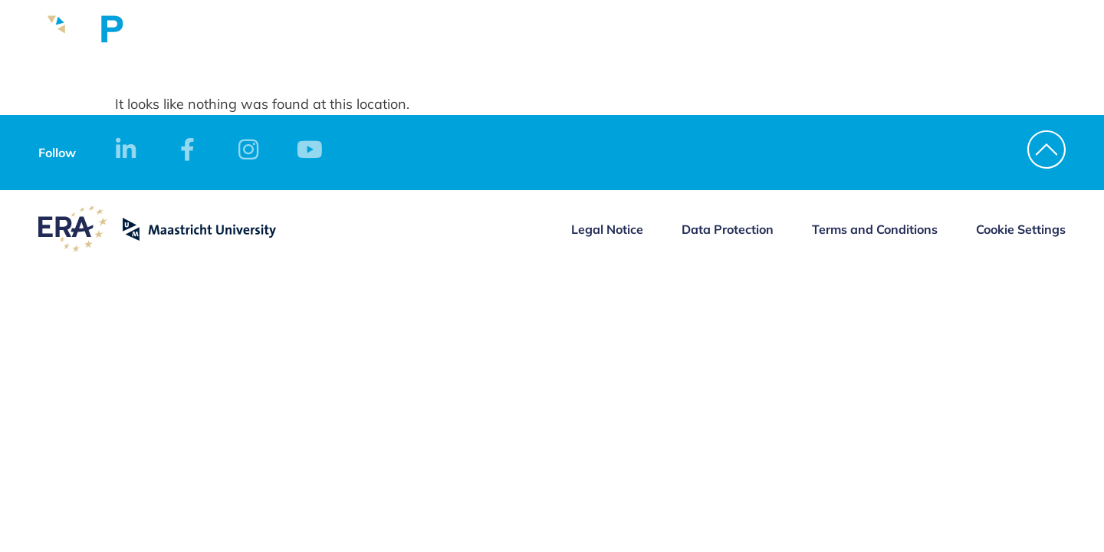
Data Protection (728, 229)
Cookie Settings (1021, 229)
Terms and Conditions (875, 229)
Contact (973, 47)
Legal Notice (607, 229)
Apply (895, 47)
